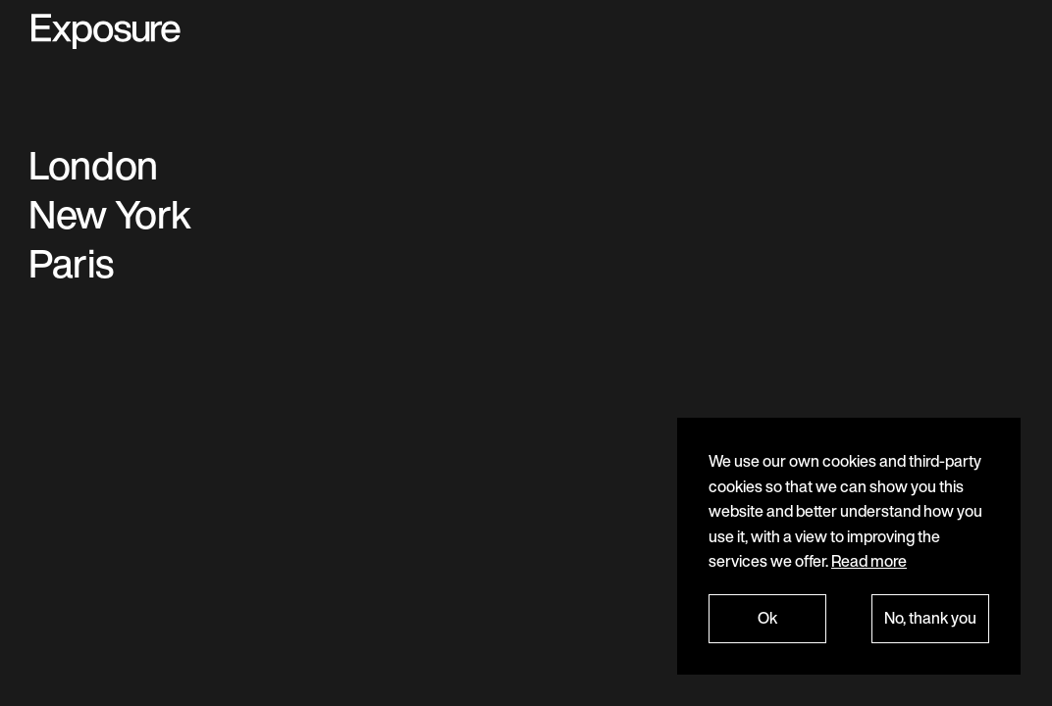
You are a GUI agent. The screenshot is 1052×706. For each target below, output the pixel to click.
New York (109, 213)
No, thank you (930, 618)
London (93, 164)
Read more (869, 561)
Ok (767, 618)
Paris (70, 262)
